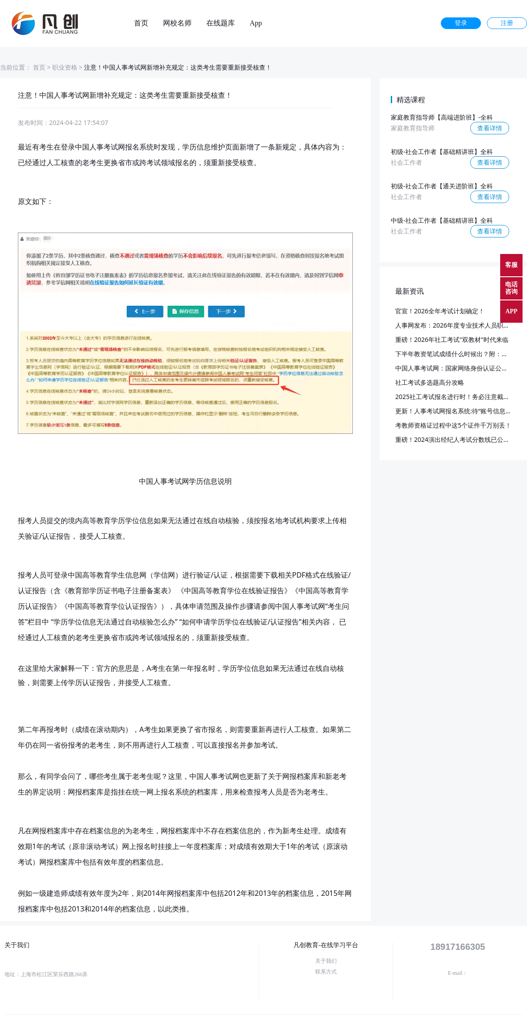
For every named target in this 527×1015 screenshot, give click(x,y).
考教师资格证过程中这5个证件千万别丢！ (453, 425)
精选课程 (411, 99)
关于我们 (326, 961)
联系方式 (326, 972)
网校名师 (177, 23)
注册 (507, 23)
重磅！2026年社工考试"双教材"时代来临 (451, 339)
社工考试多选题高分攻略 (429, 382)
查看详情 (489, 128)
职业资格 (64, 67)
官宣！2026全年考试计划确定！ (440, 311)
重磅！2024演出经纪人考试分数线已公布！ (455, 439)
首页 (141, 23)
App (256, 23)
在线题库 (220, 23)
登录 (461, 23)
